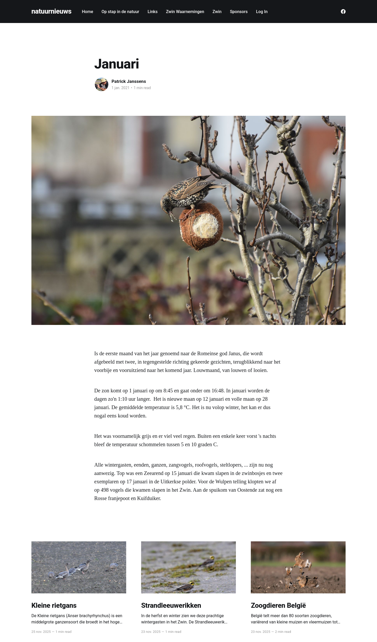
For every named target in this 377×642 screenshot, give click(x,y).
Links (153, 11)
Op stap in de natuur (120, 11)
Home (87, 11)
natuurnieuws (51, 11)
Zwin (217, 11)
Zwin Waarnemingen (185, 11)
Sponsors (239, 11)
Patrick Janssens (129, 81)
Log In (262, 11)
